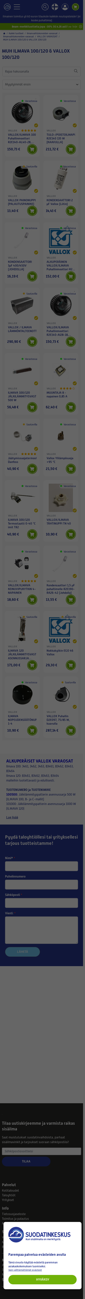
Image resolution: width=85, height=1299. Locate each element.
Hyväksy (42, 1279)
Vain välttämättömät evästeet (25, 1269)
